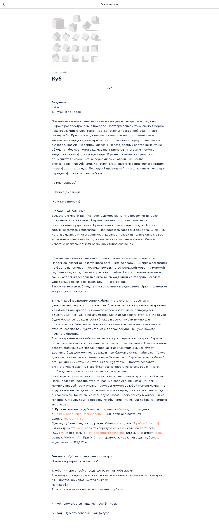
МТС (80, 418)
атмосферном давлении (106, 432)
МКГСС (68, 418)
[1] (157, 423)
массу (158, 432)
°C (62, 432)
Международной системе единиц (79, 414)
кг (73, 437)
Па (140, 432)
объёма (122, 409)
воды (82, 428)
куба (117, 423)
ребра (140, 423)
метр (152, 423)
